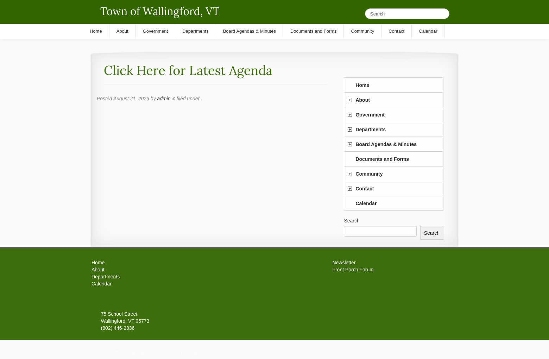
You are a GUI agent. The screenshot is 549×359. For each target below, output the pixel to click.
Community (369, 174)
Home (362, 85)
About (362, 100)
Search (351, 220)
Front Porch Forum (352, 269)
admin (164, 98)
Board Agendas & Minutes (386, 144)
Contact (364, 188)
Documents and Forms (382, 159)
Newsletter (343, 262)
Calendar (366, 203)
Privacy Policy (182, 352)
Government (369, 115)
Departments (370, 129)
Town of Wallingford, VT (160, 11)
